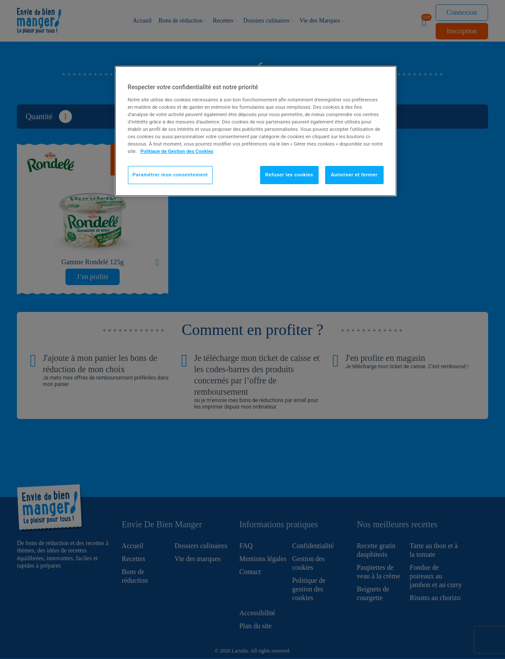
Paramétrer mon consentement (170, 175)
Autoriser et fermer (354, 175)
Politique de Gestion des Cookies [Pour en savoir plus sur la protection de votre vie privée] (177, 151)
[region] (256, 131)
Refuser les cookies (289, 175)
